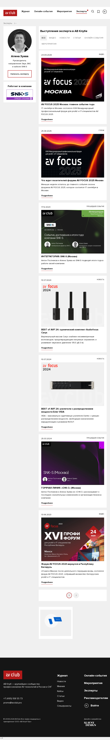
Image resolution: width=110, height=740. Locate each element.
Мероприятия (64, 11)
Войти (95, 706)
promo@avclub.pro (12, 703)
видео (52, 38)
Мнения (61, 686)
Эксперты (81, 11)
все (44, 38)
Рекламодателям (96, 698)
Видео (60, 701)
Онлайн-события (43, 11)
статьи (77, 38)
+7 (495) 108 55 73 (13, 698)
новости (65, 38)
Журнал (25, 11)
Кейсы (60, 691)
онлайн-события (93, 38)
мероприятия (49, 44)
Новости (61, 681)
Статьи (60, 696)
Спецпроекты (64, 706)
